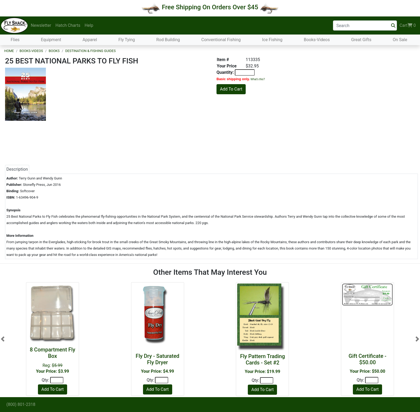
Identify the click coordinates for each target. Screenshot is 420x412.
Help (89, 25)
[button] (2, 339)
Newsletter (41, 25)
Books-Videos (317, 39)
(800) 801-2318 (20, 404)
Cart (408, 25)
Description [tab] (17, 169)
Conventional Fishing (221, 39)
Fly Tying (126, 39)
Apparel (90, 39)
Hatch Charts (67, 25)
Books (54, 51)
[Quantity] (56, 380)
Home (9, 51)
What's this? (257, 79)
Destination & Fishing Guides (90, 51)
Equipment (51, 39)
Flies (15, 39)
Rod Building (168, 39)
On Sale (400, 39)
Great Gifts (361, 39)
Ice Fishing (272, 39)
